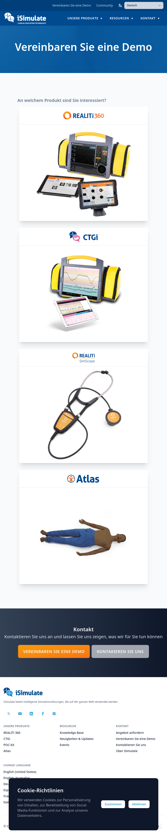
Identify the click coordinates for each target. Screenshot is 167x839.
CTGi (6, 739)
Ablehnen (139, 804)
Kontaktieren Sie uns (131, 745)
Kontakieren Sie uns (120, 651)
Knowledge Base (72, 733)
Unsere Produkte (82, 18)
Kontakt (147, 18)
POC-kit (8, 745)
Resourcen (119, 18)
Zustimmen (113, 804)
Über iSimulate (126, 751)
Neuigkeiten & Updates (77, 739)
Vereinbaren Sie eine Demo (71, 5)
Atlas (7, 751)
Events (64, 745)
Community (104, 5)
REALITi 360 (11, 733)
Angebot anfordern (130, 733)
